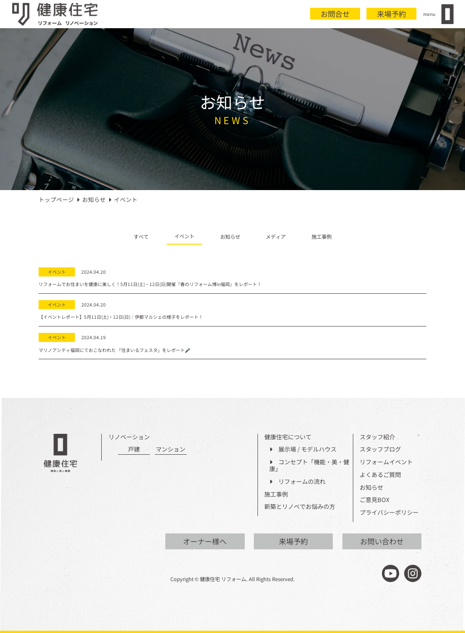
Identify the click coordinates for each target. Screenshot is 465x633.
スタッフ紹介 (377, 437)
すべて (141, 236)
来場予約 (391, 13)
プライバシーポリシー (389, 512)
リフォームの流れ (297, 481)
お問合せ (335, 13)
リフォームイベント (386, 462)
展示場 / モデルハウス (302, 449)
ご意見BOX (374, 500)
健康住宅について (288, 437)
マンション (170, 449)
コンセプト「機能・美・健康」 (309, 465)
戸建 (134, 449)
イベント (184, 236)
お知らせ (230, 236)
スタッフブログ (380, 449)
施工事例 (321, 236)
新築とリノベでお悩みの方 (299, 506)
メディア (276, 236)
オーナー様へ (205, 541)
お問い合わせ (382, 541)
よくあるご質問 (380, 475)
